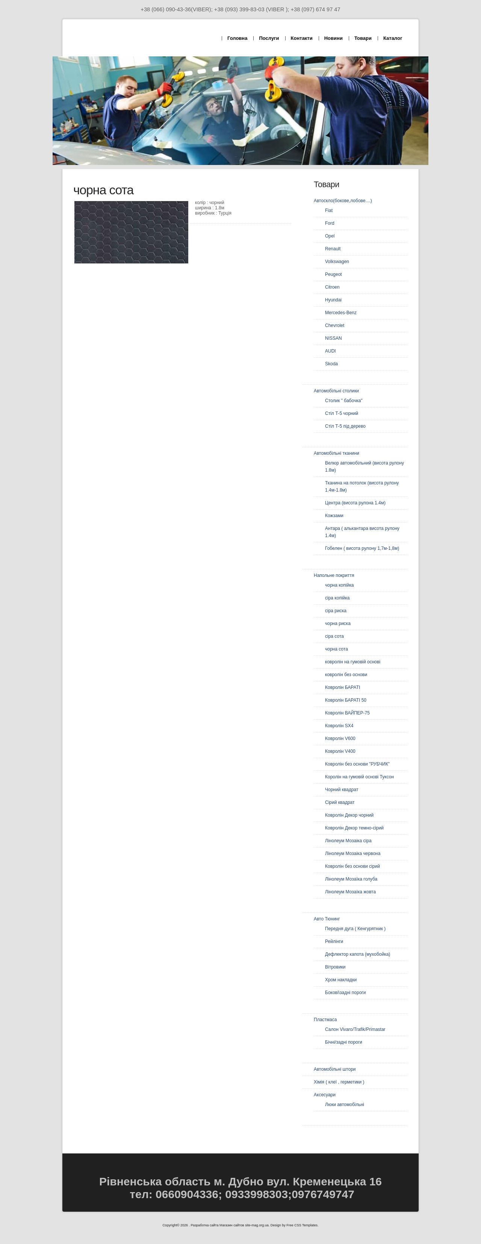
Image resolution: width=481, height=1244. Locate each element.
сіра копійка (337, 598)
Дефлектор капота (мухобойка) (357, 954)
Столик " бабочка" (344, 400)
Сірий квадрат (340, 802)
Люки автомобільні (344, 1104)
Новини (333, 38)
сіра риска (335, 610)
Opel (329, 236)
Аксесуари (325, 1094)
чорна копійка (339, 585)
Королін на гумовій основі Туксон (359, 776)
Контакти (302, 38)
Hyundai (333, 300)
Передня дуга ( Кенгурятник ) (355, 928)
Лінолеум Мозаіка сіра (348, 840)
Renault (332, 248)
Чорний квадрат (341, 789)
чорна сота (336, 649)
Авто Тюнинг (327, 919)
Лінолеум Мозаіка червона (352, 853)
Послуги (269, 38)
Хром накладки (341, 979)
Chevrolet (334, 325)
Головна (237, 38)
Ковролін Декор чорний (349, 815)
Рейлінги (334, 941)
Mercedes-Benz (341, 312)
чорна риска (338, 623)
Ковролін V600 (340, 738)
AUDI (330, 351)
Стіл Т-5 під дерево (345, 426)
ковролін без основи (346, 674)
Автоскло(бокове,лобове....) (343, 200)
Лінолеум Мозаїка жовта (350, 891)
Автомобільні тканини (336, 453)
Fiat (329, 210)
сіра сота (334, 636)
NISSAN (333, 338)
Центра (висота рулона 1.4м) (355, 502)
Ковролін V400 (340, 751)
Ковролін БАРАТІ (342, 687)
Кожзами (334, 515)
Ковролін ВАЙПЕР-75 (347, 713)
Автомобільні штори (335, 1069)
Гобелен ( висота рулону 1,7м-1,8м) (362, 548)
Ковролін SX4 (339, 725)
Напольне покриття (334, 575)
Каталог (392, 38)
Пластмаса (325, 1019)
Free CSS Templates (302, 1225)
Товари (363, 38)
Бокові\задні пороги (345, 992)
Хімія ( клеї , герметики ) (339, 1082)
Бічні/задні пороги (343, 1042)
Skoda (331, 363)
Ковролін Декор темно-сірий (354, 828)
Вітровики (335, 967)
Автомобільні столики (336, 390)
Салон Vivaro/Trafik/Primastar (355, 1029)
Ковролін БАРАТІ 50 (345, 700)
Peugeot (333, 274)
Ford (329, 223)
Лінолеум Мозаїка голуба (351, 879)
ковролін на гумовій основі (352, 661)
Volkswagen (337, 261)
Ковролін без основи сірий (352, 866)
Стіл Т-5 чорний (341, 413)
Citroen (332, 287)
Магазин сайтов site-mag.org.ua (244, 1225)
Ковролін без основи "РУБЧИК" (357, 764)
